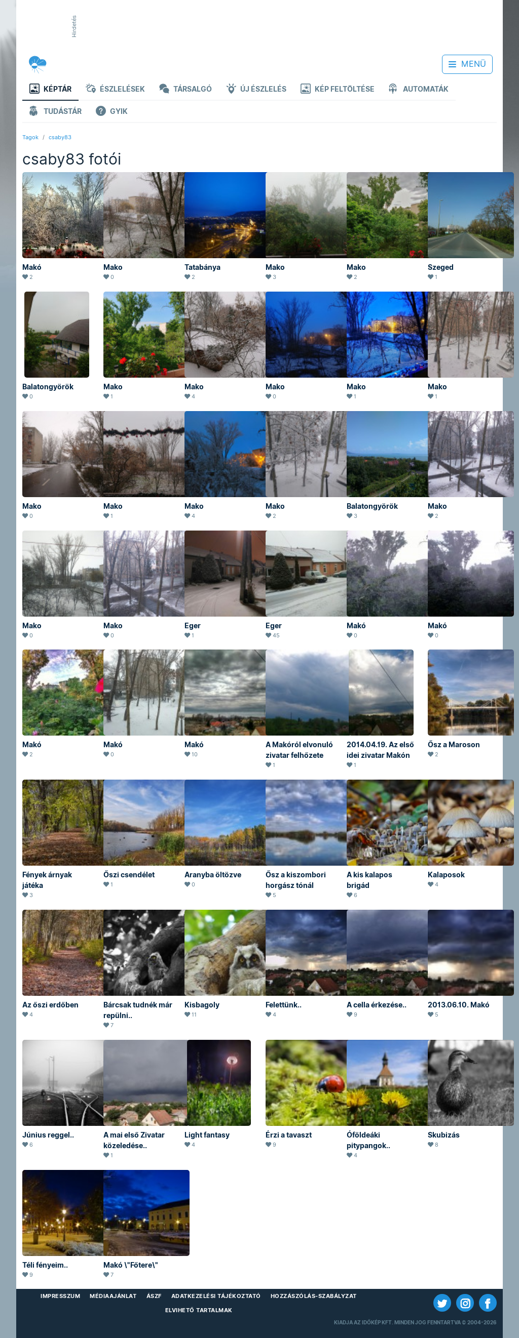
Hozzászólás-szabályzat (314, 1296)
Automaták (419, 90)
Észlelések (115, 90)
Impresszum (60, 1296)
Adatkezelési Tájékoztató (216, 1296)
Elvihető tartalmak (199, 1310)
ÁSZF (154, 1296)
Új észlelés (256, 90)
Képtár (50, 90)
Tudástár (55, 112)
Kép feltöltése (338, 90)
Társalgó (185, 90)
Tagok (30, 137)
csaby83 (60, 137)
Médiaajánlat (113, 1296)
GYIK (112, 112)
